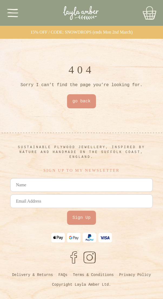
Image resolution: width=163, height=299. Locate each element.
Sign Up (81, 217)
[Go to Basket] (149, 13)
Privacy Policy (135, 275)
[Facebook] (73, 257)
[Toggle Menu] (13, 13)
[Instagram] (90, 257)
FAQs (63, 275)
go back (81, 101)
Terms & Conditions (93, 275)
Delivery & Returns (32, 275)
